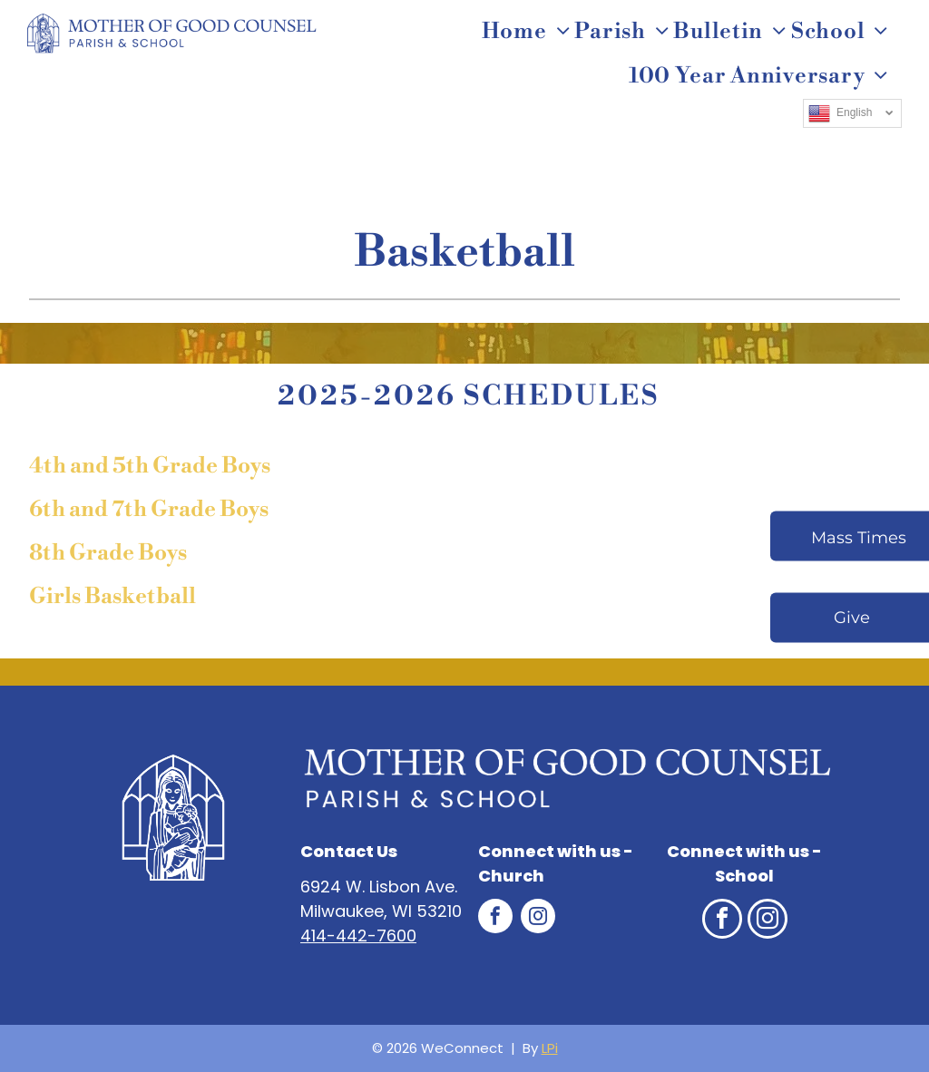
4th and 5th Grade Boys (149, 466)
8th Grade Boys (108, 553)
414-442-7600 (358, 935)
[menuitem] (528, 31)
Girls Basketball (112, 596)
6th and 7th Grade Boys (149, 509)
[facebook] (495, 918)
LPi (550, 1047)
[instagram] (538, 918)
